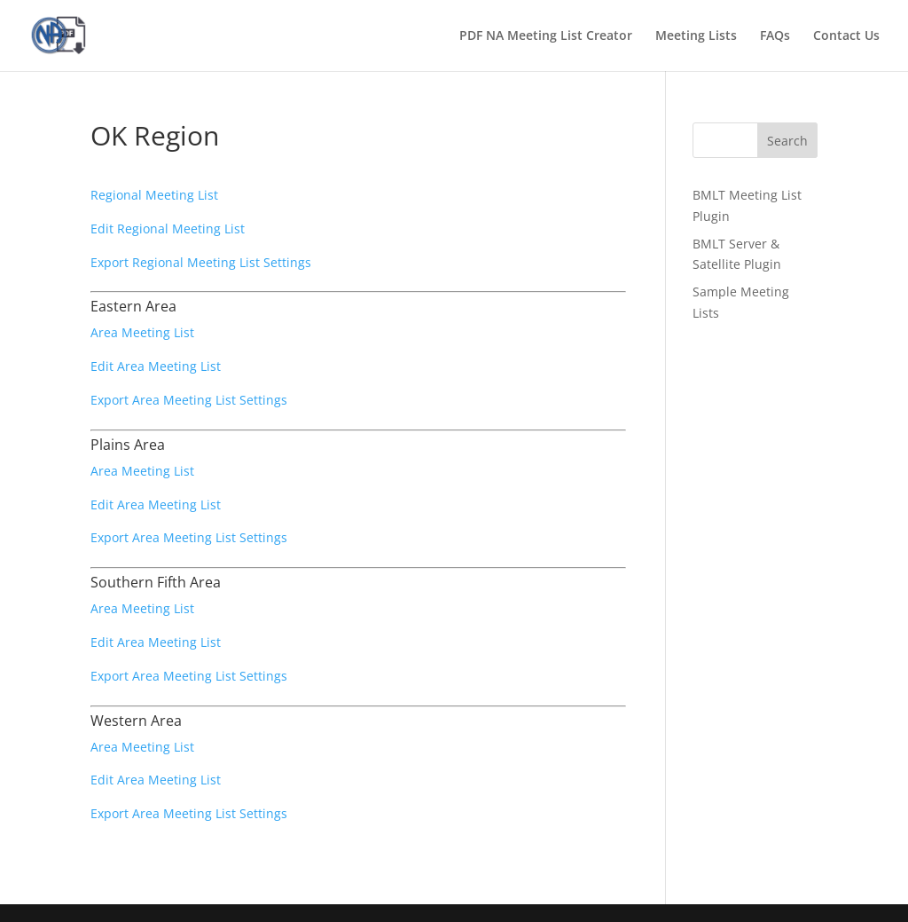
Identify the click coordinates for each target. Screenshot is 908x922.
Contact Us (846, 36)
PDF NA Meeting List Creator (545, 36)
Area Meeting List (142, 332)
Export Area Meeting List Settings (188, 399)
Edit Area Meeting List (155, 366)
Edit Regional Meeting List (167, 228)
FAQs (775, 36)
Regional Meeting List (154, 194)
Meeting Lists (696, 36)
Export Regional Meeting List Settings (200, 262)
